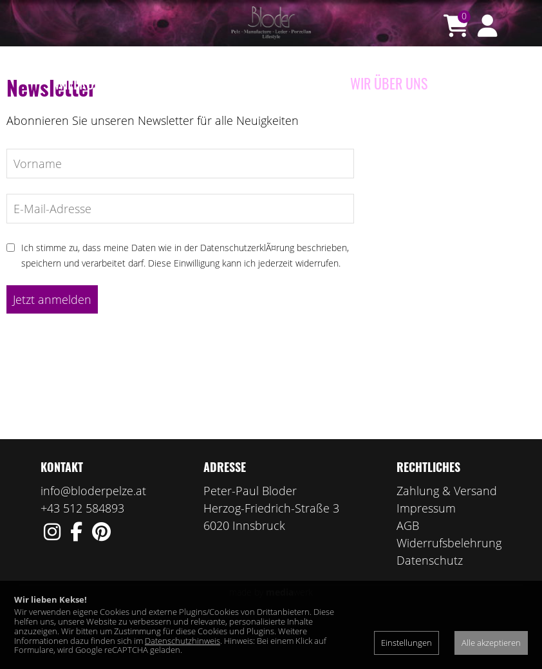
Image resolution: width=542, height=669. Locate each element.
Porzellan (222, 83)
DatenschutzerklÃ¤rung (247, 298)
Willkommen (90, 83)
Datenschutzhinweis (182, 640)
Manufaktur (301, 83)
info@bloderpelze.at (93, 541)
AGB (408, 575)
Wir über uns (388, 83)
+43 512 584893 (82, 558)
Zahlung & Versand (447, 541)
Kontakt (464, 83)
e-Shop (159, 83)
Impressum (426, 558)
